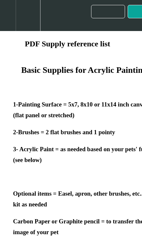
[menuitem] (28, 15)
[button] (8, 15)
